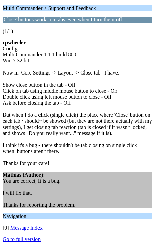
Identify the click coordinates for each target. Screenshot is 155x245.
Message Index (26, 228)
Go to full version (22, 239)
